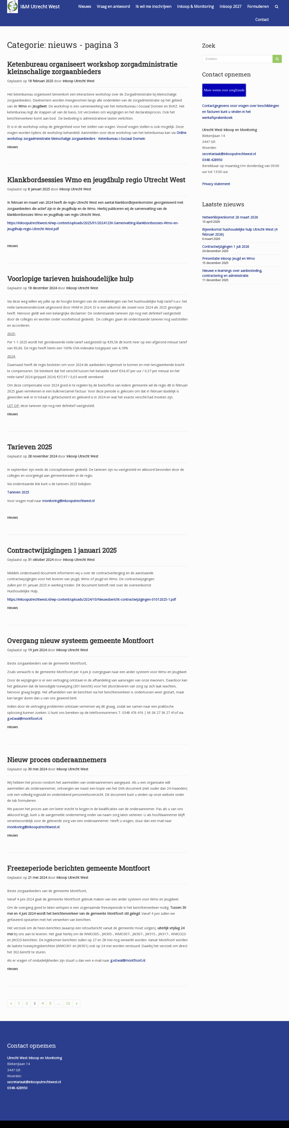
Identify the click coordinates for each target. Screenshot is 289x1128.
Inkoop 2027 (231, 6)
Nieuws (84, 6)
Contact (262, 19)
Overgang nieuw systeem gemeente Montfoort (80, 640)
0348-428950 (212, 160)
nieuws (12, 147)
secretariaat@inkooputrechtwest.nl (229, 154)
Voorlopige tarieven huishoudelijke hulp (70, 278)
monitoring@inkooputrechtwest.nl (68, 500)
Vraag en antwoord (113, 6)
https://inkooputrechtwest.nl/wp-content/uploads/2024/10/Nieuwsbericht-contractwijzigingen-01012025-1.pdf (91, 599)
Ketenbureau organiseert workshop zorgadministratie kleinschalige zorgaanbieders (92, 68)
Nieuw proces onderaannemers (56, 759)
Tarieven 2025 (29, 446)
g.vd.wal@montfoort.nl (24, 718)
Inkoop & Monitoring (195, 6)
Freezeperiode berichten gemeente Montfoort (78, 868)
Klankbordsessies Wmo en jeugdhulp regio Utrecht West (96, 179)
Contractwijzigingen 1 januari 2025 (62, 550)
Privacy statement (216, 184)
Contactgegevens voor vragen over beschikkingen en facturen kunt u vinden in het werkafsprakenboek (240, 111)
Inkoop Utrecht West (79, 81)
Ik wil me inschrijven (153, 6)
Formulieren (258, 6)
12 (68, 1003)
